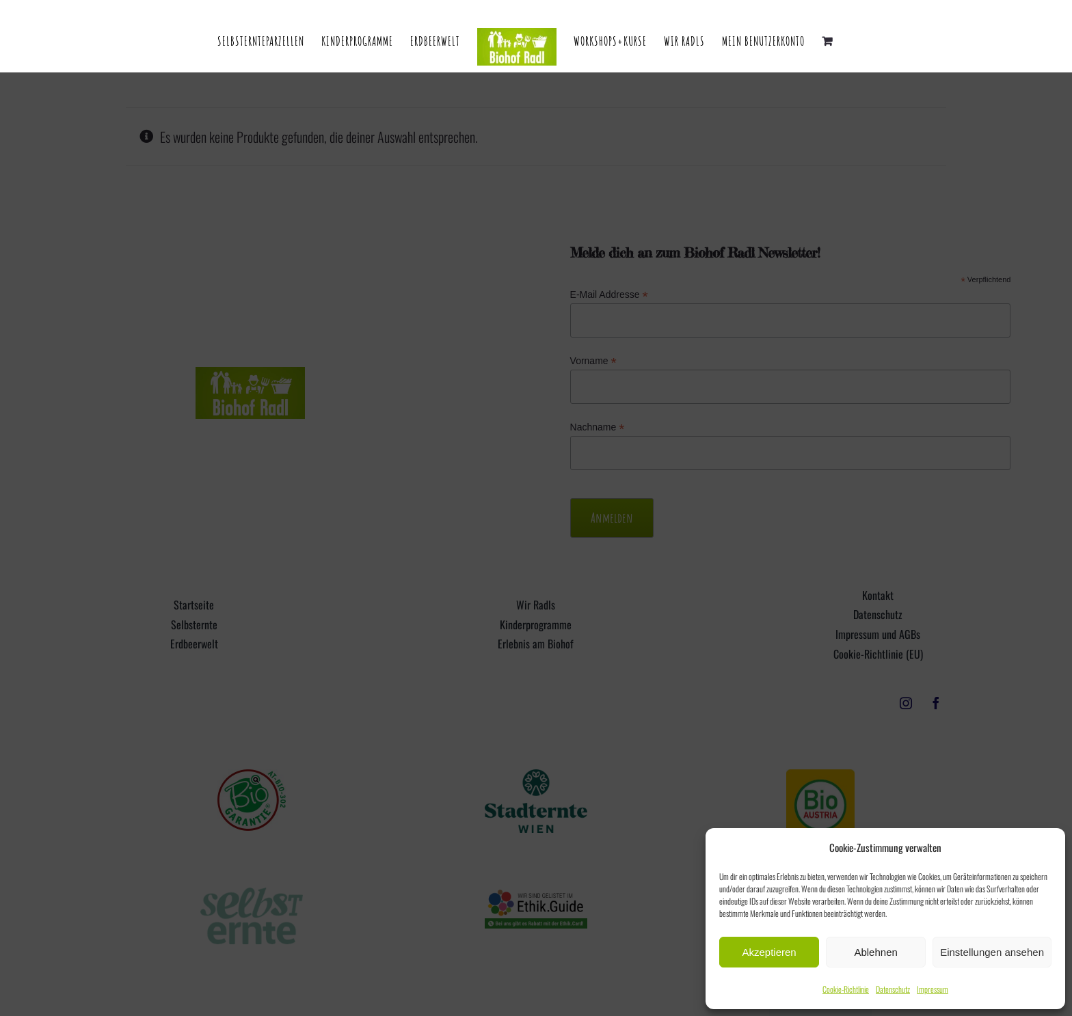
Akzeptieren (769, 952)
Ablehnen (875, 952)
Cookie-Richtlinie (845, 989)
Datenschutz (893, 989)
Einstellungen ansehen (992, 952)
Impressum (932, 989)
